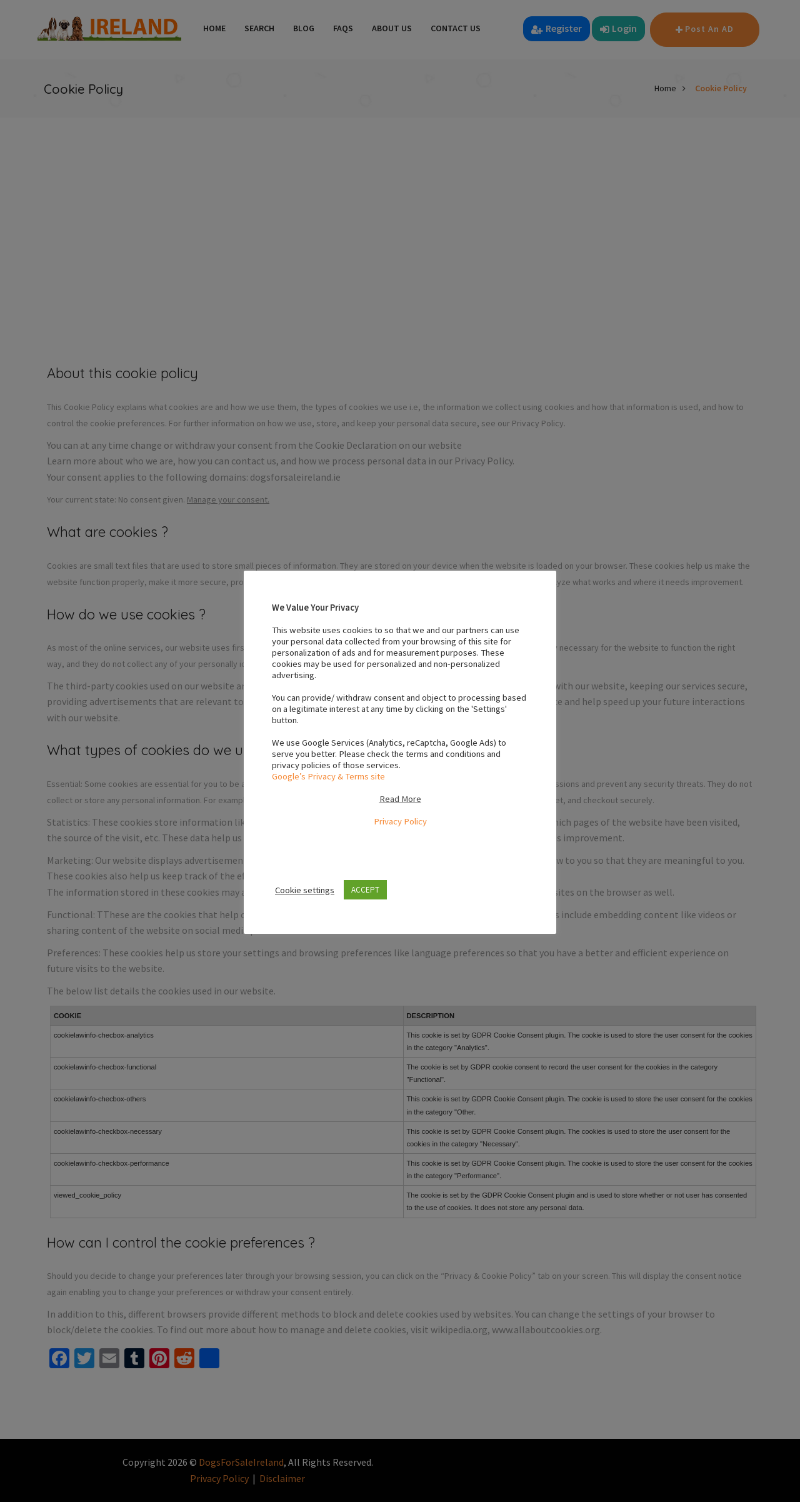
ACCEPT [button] (365, 889)
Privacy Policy (400, 821)
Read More (400, 798)
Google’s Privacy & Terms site (328, 776)
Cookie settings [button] (304, 890)
